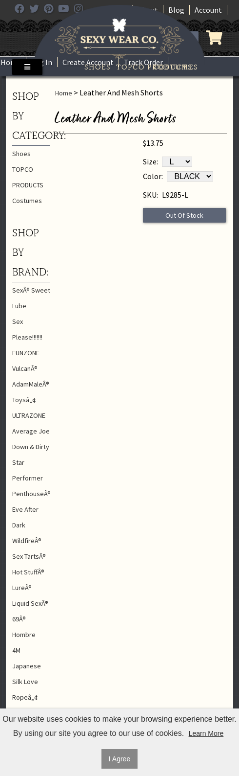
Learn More (206, 733)
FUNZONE (26, 352)
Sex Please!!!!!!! (27, 329)
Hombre (24, 634)
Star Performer (27, 470)
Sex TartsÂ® (29, 556)
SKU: (150, 195)
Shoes (97, 67)
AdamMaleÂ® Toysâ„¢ (30, 392)
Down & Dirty (30, 446)
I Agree (119, 759)
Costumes (171, 67)
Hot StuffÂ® (28, 572)
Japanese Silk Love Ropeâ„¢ (26, 682)
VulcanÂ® (25, 368)
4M (16, 650)
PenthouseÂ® (31, 493)
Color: (153, 176)
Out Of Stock (184, 215)
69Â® (19, 619)
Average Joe (31, 431)
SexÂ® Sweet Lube (31, 298)
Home (10, 62)
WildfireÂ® (26, 540)
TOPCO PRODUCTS (134, 67)
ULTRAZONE (28, 415)
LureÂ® (22, 587)
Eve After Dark (25, 517)
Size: (150, 161)
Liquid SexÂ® (30, 603)
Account (208, 10)
